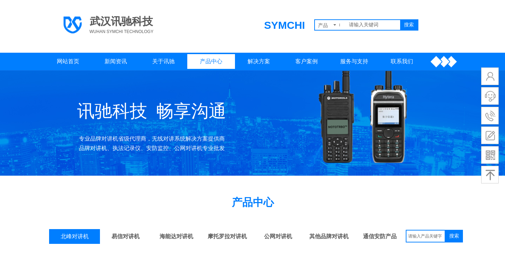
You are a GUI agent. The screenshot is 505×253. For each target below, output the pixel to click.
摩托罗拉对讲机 (227, 236)
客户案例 (306, 61)
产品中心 (211, 61)
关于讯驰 (163, 61)
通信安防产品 (380, 236)
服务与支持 (354, 61)
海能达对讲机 (176, 236)
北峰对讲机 (75, 236)
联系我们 (402, 61)
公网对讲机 (278, 236)
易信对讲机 (126, 236)
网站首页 (68, 61)
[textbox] (373, 25)
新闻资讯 (116, 61)
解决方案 (259, 61)
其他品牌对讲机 (329, 236)
